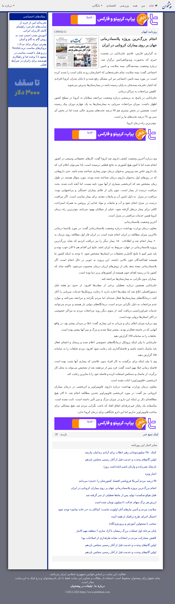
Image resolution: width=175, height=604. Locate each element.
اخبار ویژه (151, 473)
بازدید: (63, 434)
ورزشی (124, 5)
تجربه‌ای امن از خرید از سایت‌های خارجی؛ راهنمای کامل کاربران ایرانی (31, 26)
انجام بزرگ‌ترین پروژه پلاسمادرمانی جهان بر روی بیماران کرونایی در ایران (113, 488)
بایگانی (97, 5)
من (143, 5)
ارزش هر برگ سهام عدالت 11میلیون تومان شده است (125, 502)
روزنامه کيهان (149, 31)
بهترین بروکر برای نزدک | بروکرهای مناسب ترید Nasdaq (29, 46)
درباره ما (8, 5)
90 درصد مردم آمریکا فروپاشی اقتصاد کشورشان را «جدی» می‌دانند (118, 480)
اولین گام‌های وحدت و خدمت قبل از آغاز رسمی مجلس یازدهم (120, 459)
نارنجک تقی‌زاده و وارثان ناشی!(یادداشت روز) (130, 466)
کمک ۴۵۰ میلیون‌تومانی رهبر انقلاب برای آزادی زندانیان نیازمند (120, 452)
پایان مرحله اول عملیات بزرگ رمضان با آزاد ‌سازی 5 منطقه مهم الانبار (116, 530)
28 (56, 434)
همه (135, 5)
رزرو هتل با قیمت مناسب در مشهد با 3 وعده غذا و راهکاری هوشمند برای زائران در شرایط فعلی (28, 58)
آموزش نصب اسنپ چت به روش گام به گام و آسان (30, 37)
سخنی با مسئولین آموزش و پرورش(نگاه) (132, 523)
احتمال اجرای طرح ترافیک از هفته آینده (133, 516)
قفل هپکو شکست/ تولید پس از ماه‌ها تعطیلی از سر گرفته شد (121, 495)
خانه (153, 5)
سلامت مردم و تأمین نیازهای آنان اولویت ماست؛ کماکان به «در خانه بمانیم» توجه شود (107, 509)
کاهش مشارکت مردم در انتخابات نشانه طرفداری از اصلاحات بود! (118, 537)
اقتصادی (111, 5)
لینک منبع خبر (150, 434)
